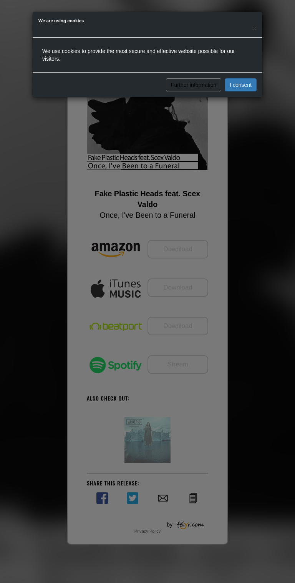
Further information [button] (193, 85)
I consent (241, 85)
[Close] (254, 27)
